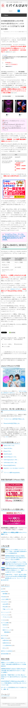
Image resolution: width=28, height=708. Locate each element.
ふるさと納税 (4, 599)
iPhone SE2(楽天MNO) (9, 465)
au (1, 588)
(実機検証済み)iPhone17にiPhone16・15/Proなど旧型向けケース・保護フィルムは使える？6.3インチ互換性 (16, 570)
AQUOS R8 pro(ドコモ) (10, 457)
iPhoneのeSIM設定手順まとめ (11, 423)
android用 (5, 604)
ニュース (5, 627)
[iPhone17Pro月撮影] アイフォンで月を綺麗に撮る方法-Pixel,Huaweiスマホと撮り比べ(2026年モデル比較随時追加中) (16, 563)
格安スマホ (4, 638)
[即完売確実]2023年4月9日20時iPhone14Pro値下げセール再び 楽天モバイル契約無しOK (14, 360)
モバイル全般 (6, 346)
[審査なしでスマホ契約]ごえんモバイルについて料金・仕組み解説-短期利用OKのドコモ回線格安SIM (16, 551)
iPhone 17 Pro (7, 451)
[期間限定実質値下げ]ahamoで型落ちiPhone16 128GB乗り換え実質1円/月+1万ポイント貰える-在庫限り (15, 557)
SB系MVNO (6, 643)
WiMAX (5, 625)
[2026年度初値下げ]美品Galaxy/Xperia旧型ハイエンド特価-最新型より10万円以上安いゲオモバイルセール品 (14, 683)
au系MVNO (6, 640)
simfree (3, 591)
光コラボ (3, 635)
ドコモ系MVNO (7, 645)
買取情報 (6, 632)
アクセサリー (4, 602)
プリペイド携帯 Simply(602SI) (12, 472)
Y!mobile (3, 596)
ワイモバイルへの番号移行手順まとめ (14, 419)
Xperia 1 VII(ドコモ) (9, 445)
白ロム (4, 648)
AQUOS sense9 (8, 454)
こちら (6, 436)
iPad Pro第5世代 (18, 339)
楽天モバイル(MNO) (6, 651)
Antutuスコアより (15, 289)
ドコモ (3, 620)
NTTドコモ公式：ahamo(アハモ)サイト (13, 391)
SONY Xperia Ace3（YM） (11, 459)
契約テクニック (7, 630)
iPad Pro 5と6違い (12, 337)
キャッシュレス (5, 612)
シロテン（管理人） (8, 344)
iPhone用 (5, 606)
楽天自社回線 (4, 653)
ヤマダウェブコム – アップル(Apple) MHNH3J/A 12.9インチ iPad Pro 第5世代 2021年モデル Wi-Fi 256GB (13, 237)
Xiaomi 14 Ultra (8, 448)
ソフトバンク (4, 615)
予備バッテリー (7, 609)
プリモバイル (6, 617)
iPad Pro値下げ (8, 339)
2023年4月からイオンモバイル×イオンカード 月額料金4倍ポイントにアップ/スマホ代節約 (13, 353)
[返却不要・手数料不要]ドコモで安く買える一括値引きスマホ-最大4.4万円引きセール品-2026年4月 (14, 676)
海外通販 (5, 593)
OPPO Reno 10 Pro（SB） (11, 462)
